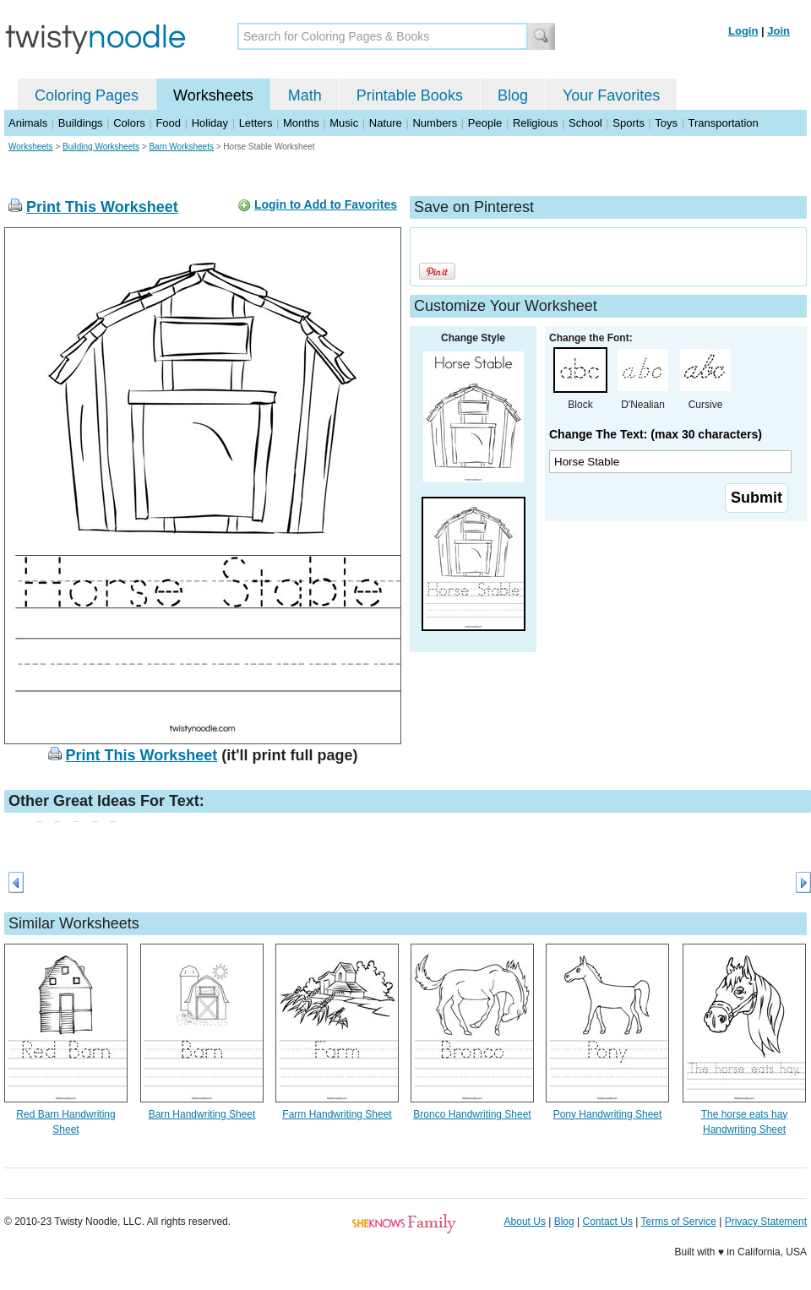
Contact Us (608, 1221)
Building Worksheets (101, 146)
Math (305, 95)
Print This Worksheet (102, 207)
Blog (513, 95)
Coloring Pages (87, 95)
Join (778, 30)
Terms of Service (678, 1221)
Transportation (723, 123)
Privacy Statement (766, 1221)
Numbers (434, 123)
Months (301, 123)
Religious (535, 123)
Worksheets (213, 95)
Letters (256, 123)
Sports (628, 123)
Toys (666, 123)
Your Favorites (611, 95)
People (485, 123)
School (585, 123)
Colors (129, 123)
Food (168, 123)
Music (343, 123)
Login (743, 30)
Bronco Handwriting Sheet (472, 1114)
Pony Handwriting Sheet (607, 1114)
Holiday (210, 123)
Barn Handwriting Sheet (202, 1114)
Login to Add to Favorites (325, 204)
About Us (525, 1221)
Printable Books (410, 95)
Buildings (80, 123)
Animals (27, 123)
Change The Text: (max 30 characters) (655, 434)
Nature (385, 123)
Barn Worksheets (181, 146)
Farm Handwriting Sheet (336, 1114)
